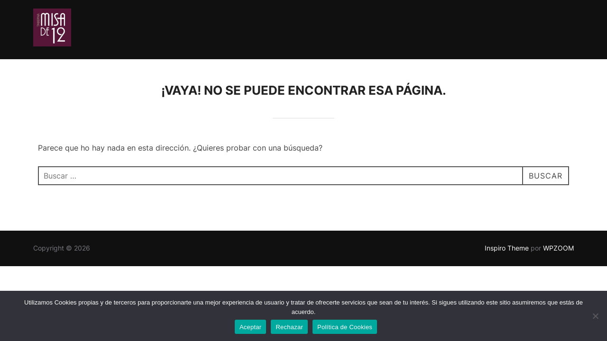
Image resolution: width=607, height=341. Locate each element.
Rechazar (289, 327)
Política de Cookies (344, 327)
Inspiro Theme (507, 248)
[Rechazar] (595, 316)
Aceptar (250, 327)
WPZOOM (558, 248)
